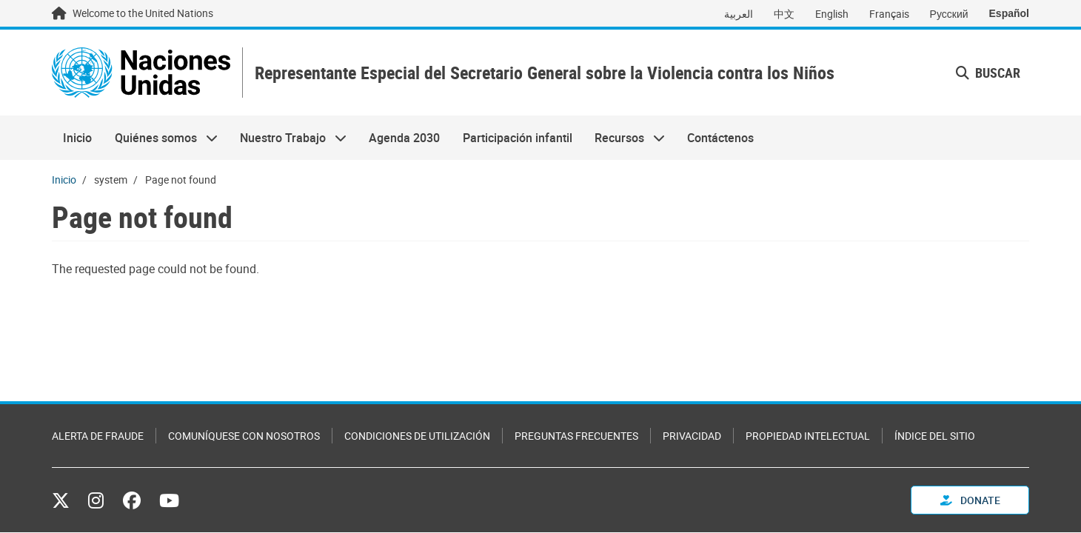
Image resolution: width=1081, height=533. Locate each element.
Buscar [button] (988, 72)
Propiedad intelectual (808, 436)
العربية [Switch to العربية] (738, 14)
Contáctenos (720, 138)
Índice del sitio (934, 436)
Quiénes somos (160, 138)
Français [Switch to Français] (889, 14)
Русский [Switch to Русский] (949, 14)
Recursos (624, 138)
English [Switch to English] (832, 14)
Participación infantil (517, 138)
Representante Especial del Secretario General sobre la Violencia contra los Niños (544, 73)
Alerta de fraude (98, 436)
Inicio (77, 138)
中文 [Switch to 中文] (784, 14)
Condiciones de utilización (417, 436)
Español (1009, 13)
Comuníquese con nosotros (244, 436)
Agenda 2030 (404, 138)
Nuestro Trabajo (288, 138)
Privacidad (692, 436)
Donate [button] (970, 500)
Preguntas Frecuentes (576, 436)
